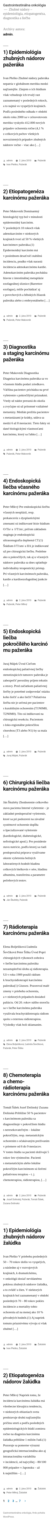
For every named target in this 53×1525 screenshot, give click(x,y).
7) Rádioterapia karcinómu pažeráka (26, 930)
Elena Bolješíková (15, 1044)
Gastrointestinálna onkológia (24, 5)
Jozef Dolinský (14, 1199)
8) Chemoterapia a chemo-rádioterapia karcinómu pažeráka (26, 1084)
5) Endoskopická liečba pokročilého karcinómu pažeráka (25, 640)
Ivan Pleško (12, 164)
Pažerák (42, 160)
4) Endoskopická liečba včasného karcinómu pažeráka (26, 487)
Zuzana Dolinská (11, 1203)
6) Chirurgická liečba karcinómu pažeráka (26, 786)
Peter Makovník (23, 320)
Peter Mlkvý (21, 604)
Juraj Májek (12, 755)
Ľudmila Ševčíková (34, 1044)
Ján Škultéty (13, 900)
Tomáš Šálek (37, 1199)
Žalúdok (42, 1344)
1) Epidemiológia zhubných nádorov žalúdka (24, 1236)
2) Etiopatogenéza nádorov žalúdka (23, 1378)
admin (10, 160)
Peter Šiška (17, 1048)
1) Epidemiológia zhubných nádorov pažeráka (24, 58)
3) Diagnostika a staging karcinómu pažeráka (26, 353)
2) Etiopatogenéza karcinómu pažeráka (26, 194)
